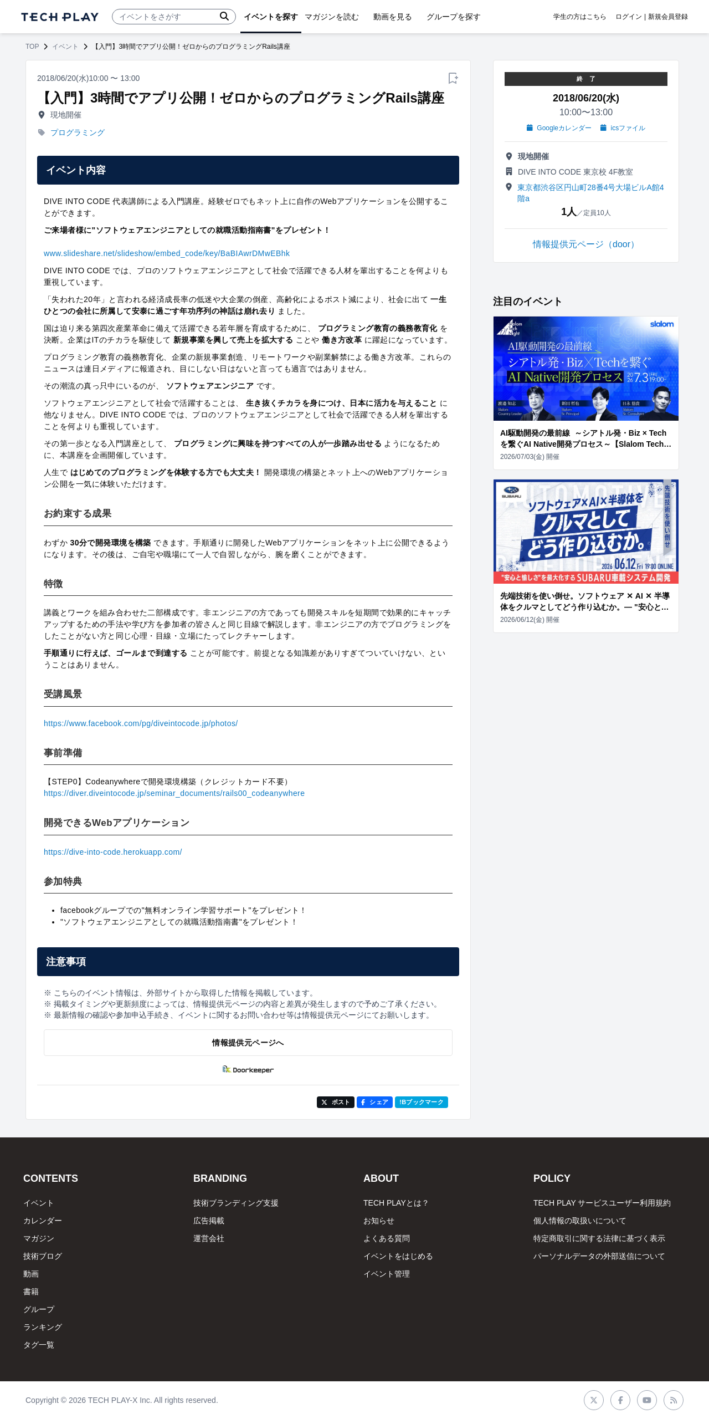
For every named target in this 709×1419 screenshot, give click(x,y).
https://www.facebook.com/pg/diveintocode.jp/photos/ (141, 723)
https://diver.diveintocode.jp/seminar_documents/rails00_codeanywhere (174, 793)
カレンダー (42, 1220)
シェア (374, 1102)
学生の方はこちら (580, 17)
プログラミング (77, 132)
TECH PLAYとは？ (396, 1202)
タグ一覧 (38, 1344)
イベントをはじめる (398, 1256)
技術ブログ (42, 1256)
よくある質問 (386, 1238)
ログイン (628, 17)
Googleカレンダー (559, 128)
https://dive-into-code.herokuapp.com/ (113, 852)
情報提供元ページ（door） (586, 244)
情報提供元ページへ (248, 1042)
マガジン (38, 1238)
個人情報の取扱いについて (579, 1220)
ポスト (336, 1102)
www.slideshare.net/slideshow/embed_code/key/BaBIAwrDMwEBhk (167, 253)
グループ (38, 1309)
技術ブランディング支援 (236, 1202)
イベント (65, 46)
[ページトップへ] (60, 17)
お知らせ (378, 1220)
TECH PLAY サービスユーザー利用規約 (602, 1202)
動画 (31, 1273)
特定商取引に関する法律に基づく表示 (599, 1238)
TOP (32, 46)
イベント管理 (386, 1273)
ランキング (42, 1327)
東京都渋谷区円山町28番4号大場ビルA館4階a (590, 193)
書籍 (31, 1291)
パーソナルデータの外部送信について (599, 1256)
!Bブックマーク (421, 1102)
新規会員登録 (668, 17)
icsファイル (622, 128)
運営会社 (208, 1238)
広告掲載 (208, 1220)
